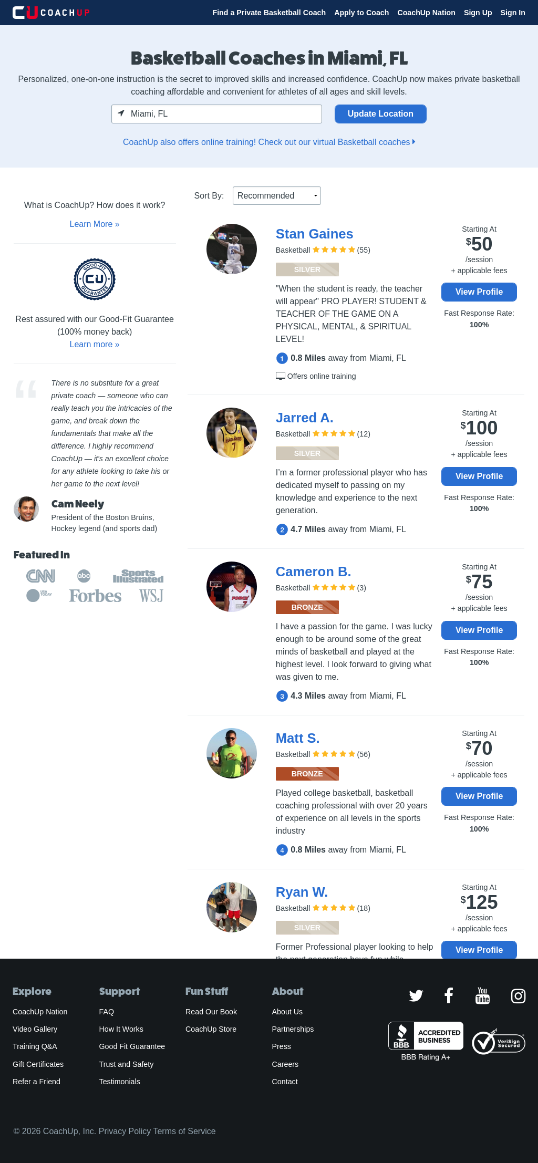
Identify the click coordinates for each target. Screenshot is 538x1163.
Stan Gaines (315, 233)
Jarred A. (305, 417)
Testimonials (119, 1081)
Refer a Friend (36, 1081)
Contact (285, 1081)
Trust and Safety (126, 1064)
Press (281, 1046)
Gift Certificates (38, 1064)
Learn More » (94, 224)
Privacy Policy (125, 1131)
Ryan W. (302, 892)
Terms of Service (184, 1131)
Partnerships (293, 1029)
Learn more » (94, 344)
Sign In (513, 12)
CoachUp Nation (426, 12)
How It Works (121, 1029)
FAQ (106, 1012)
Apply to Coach (361, 12)
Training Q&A (35, 1046)
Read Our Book (211, 1012)
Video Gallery (35, 1029)
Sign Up (478, 12)
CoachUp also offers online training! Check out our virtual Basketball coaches (269, 142)
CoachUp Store (210, 1029)
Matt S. (298, 738)
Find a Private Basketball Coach (269, 12)
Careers (285, 1064)
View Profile (479, 291)
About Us (287, 1012)
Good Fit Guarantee (132, 1046)
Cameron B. (313, 571)
